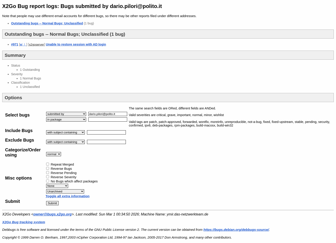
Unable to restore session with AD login (76, 44)
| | (23, 44)
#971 (14, 44)
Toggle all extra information (67, 196)
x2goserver (36, 44)
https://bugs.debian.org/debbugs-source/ (236, 229)
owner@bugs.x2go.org (52, 214)
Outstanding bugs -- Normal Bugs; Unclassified (47, 23)
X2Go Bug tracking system (23, 222)
